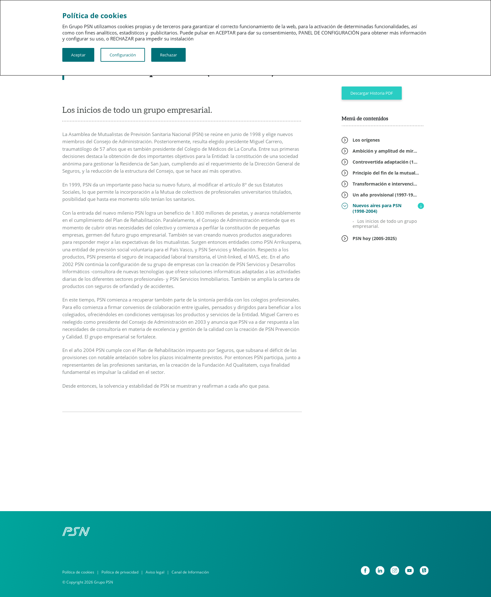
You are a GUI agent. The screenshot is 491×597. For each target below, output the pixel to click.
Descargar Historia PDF (371, 93)
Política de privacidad (119, 572)
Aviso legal (155, 572)
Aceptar (78, 55)
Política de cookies (78, 572)
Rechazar (168, 55)
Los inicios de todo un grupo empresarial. (385, 224)
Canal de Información (190, 572)
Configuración (123, 55)
